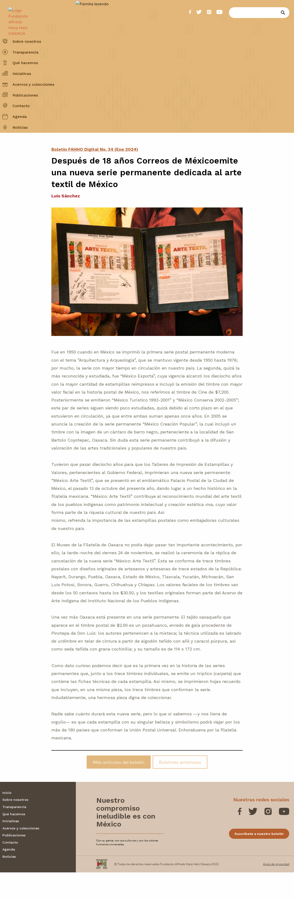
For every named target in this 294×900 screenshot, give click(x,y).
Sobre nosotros (26, 52)
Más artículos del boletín (118, 789)
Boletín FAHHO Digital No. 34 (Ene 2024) (94, 176)
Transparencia (25, 63)
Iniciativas (21, 85)
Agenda (19, 128)
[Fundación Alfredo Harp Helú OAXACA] (15, 15)
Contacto (21, 117)
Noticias (20, 139)
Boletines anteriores (180, 789)
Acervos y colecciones (33, 96)
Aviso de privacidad (276, 892)
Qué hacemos (25, 74)
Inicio (7, 820)
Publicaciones (25, 106)
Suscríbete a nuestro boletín (259, 861)
